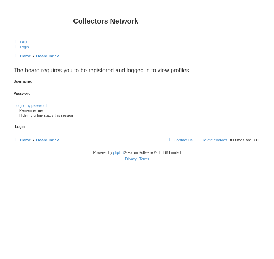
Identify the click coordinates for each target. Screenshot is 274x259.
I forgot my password (30, 106)
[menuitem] (20, 42)
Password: (23, 93)
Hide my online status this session (43, 116)
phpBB (118, 153)
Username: (23, 81)
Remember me (28, 111)
